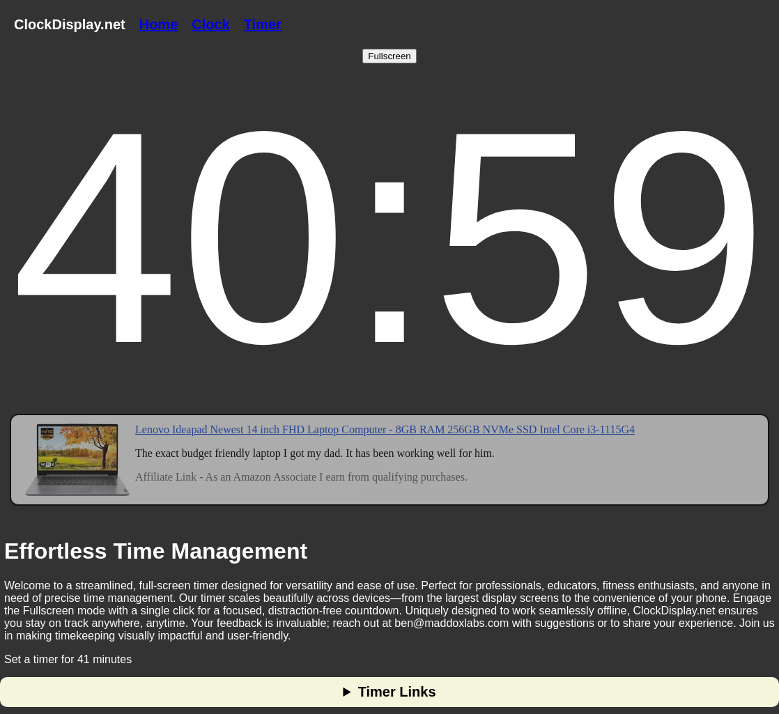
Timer (262, 24)
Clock (210, 24)
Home (158, 24)
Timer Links (397, 691)
